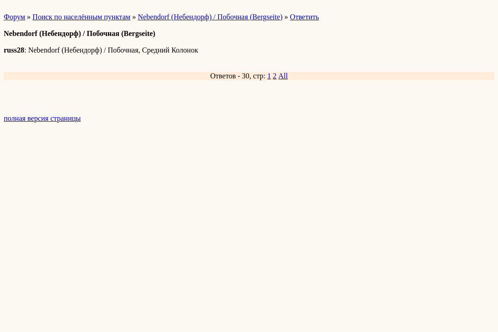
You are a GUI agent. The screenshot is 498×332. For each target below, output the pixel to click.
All (283, 76)
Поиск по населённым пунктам (81, 17)
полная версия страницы (42, 118)
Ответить (304, 17)
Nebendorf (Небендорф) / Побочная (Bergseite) (210, 17)
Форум (14, 17)
